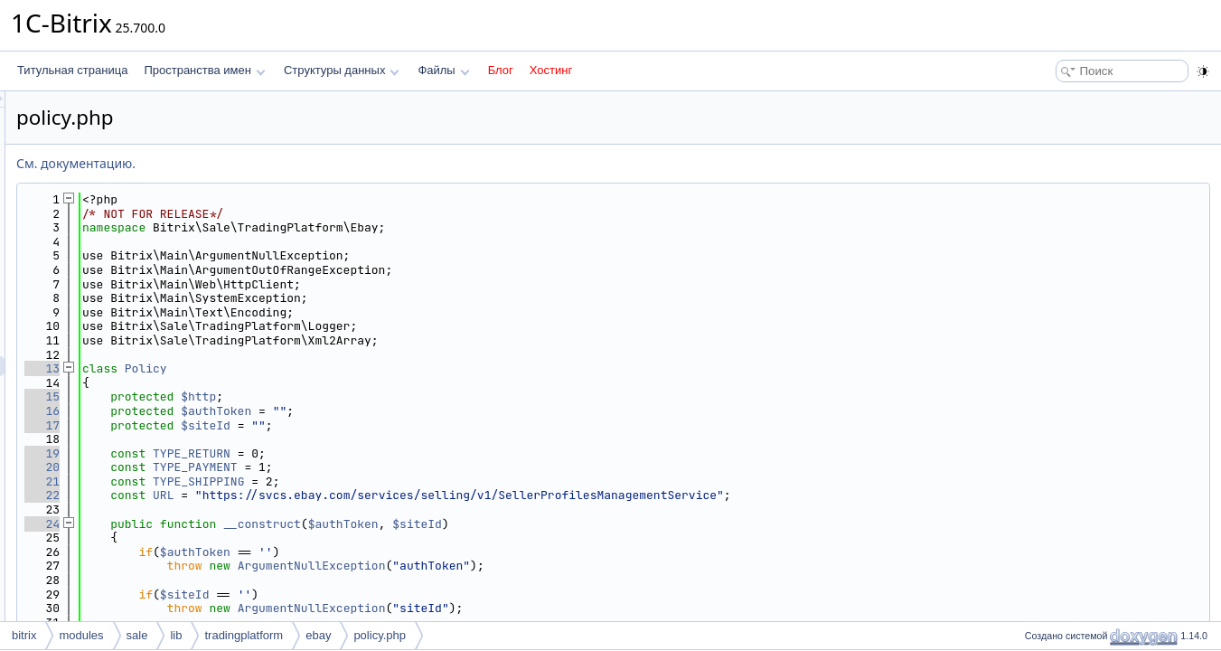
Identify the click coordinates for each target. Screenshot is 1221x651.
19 (268, 453)
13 (268, 368)
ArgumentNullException (538, 565)
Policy (372, 368)
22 (268, 495)
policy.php (379, 635)
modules (81, 635)
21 (268, 481)
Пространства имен (204, 70)
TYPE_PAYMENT (421, 467)
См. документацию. (302, 163)
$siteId (431, 425)
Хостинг (551, 70)
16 (268, 411)
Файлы (443, 70)
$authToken (442, 411)
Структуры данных (341, 70)
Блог (500, 70)
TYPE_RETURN (417, 453)
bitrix (24, 635)
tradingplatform (243, 635)
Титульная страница (72, 70)
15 (268, 396)
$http (424, 396)
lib (176, 635)
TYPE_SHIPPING (424, 481)
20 (268, 467)
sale (137, 635)
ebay (318, 635)
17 (268, 425)
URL (389, 495)
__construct (488, 524)
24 (268, 524)
